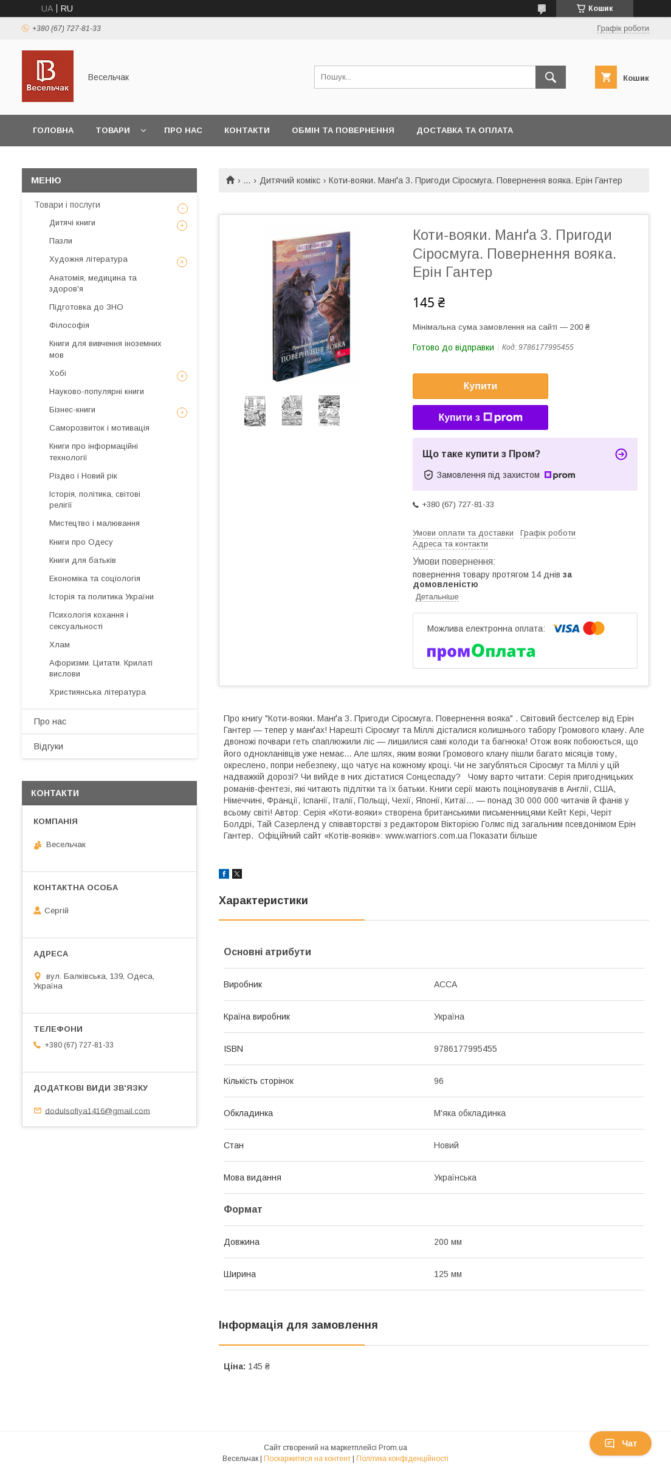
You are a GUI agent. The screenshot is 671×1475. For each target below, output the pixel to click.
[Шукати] (550, 77)
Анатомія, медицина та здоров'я (93, 283)
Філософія (69, 325)
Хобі (57, 373)
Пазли (60, 240)
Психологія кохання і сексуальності (88, 620)
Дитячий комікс (290, 180)
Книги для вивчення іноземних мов (105, 349)
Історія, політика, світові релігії (94, 499)
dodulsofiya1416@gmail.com (97, 1110)
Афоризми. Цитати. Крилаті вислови (101, 668)
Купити (481, 386)
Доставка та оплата (464, 130)
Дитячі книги (72, 222)
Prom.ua (393, 1447)
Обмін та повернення (343, 130)
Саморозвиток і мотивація (99, 427)
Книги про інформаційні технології (93, 451)
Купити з (480, 417)
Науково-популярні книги (96, 391)
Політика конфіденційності (402, 1458)
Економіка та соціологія (94, 578)
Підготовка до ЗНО (86, 307)
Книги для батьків (82, 560)
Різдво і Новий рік (83, 475)
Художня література (88, 259)
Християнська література (97, 692)
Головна (53, 130)
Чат (620, 1443)
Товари (112, 130)
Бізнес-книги (72, 409)
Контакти (247, 130)
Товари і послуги (67, 204)
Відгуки (48, 746)
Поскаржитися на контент (307, 1458)
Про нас (183, 130)
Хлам (59, 644)
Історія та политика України (101, 596)
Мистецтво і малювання (94, 523)
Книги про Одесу (81, 542)
